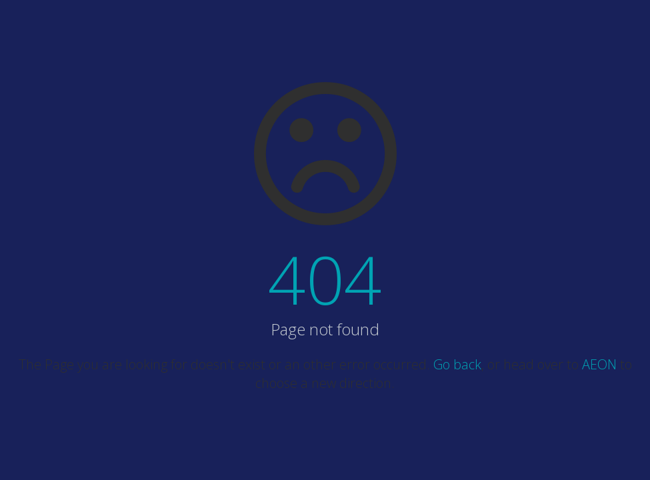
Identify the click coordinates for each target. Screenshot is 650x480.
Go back (457, 364)
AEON (599, 364)
